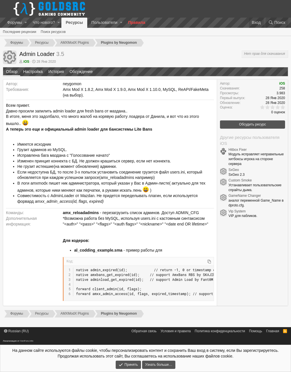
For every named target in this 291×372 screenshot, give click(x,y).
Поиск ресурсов (53, 32)
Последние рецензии (19, 32)
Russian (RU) (16, 331)
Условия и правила (176, 331)
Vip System (237, 211)
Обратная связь (144, 331)
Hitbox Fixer (237, 150)
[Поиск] (277, 23)
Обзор (11, 71)
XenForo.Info (26, 341)
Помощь (255, 331)
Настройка (33, 71)
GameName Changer (244, 196)
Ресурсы (74, 22)
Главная (272, 331)
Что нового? (44, 22)
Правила (136, 22)
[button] (25, 23)
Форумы (14, 22)
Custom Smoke (240, 180)
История (56, 71)
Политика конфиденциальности (220, 331)
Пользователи (104, 22)
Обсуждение (81, 71)
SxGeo (233, 170)
